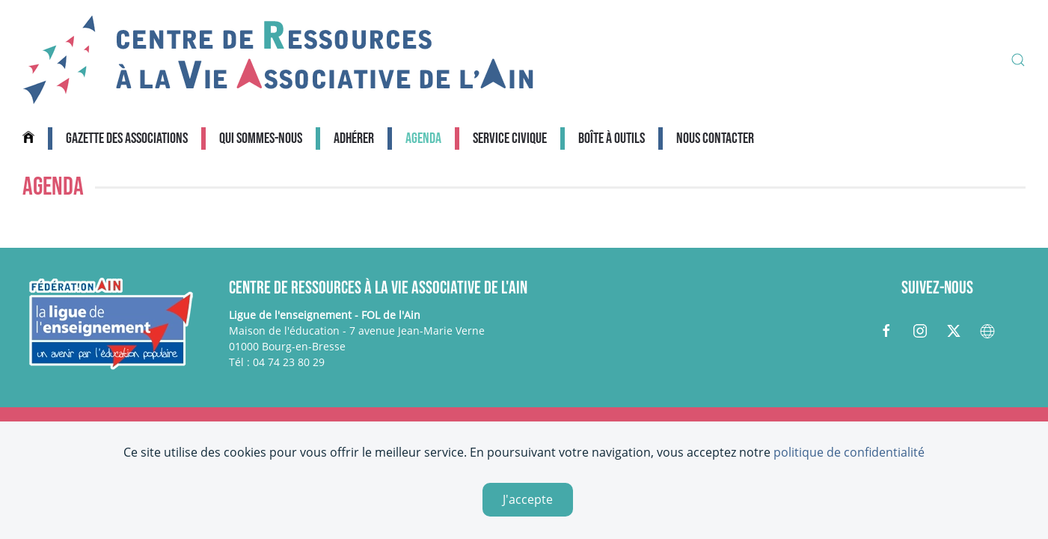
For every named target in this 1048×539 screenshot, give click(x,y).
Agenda (423, 138)
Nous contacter (715, 138)
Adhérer (354, 138)
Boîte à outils (611, 138)
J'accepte (528, 499)
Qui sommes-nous (260, 138)
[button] (1018, 59)
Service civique (510, 138)
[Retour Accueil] (278, 60)
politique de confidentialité (849, 452)
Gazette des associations (127, 138)
